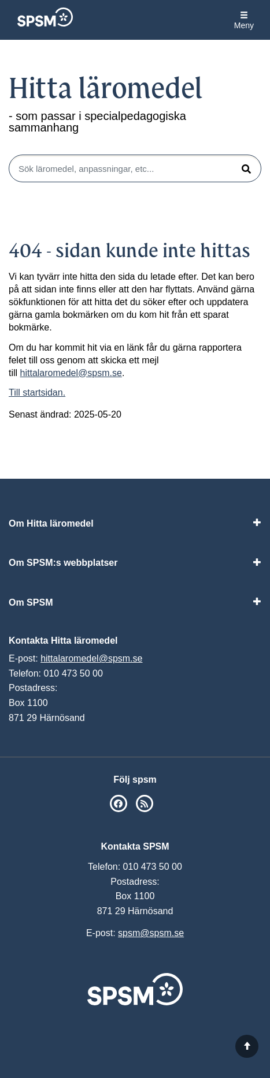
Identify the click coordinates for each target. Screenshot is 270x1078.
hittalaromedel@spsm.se (71, 373)
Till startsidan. (37, 392)
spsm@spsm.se (151, 933)
